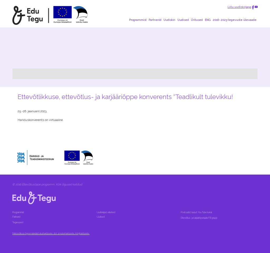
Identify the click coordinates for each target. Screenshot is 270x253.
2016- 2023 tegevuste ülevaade (235, 19)
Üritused (197, 19)
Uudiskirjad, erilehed (106, 212)
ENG (208, 19)
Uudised (183, 19)
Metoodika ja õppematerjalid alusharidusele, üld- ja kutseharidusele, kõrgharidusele (51, 233)
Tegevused (18, 222)
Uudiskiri (169, 19)
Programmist (138, 19)
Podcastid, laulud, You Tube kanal (197, 212)
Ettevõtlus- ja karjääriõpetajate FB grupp (199, 218)
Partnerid (155, 19)
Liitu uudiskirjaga (239, 6)
